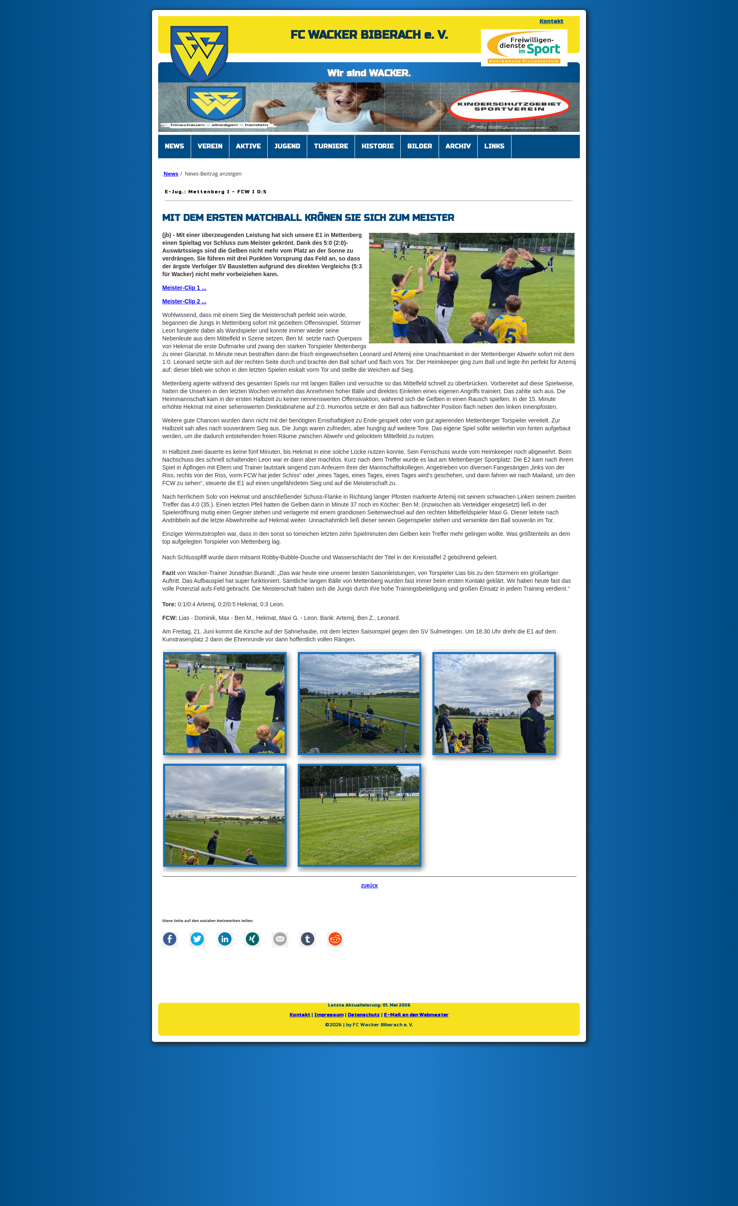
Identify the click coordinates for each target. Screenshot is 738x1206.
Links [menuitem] (494, 146)
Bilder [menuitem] (419, 146)
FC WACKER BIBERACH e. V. (369, 35)
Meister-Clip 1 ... (184, 287)
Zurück (369, 886)
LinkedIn (224, 939)
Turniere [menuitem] (331, 146)
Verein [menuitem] (210, 146)
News (170, 173)
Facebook (169, 939)
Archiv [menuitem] (458, 146)
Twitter (197, 939)
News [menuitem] (174, 146)
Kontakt (551, 21)
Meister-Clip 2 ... (184, 301)
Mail (280, 939)
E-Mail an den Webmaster (416, 1015)
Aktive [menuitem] (248, 146)
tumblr (307, 939)
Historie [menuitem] (378, 146)
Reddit (335, 939)
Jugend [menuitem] (287, 146)
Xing (252, 939)
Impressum (328, 1015)
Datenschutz (364, 1015)
